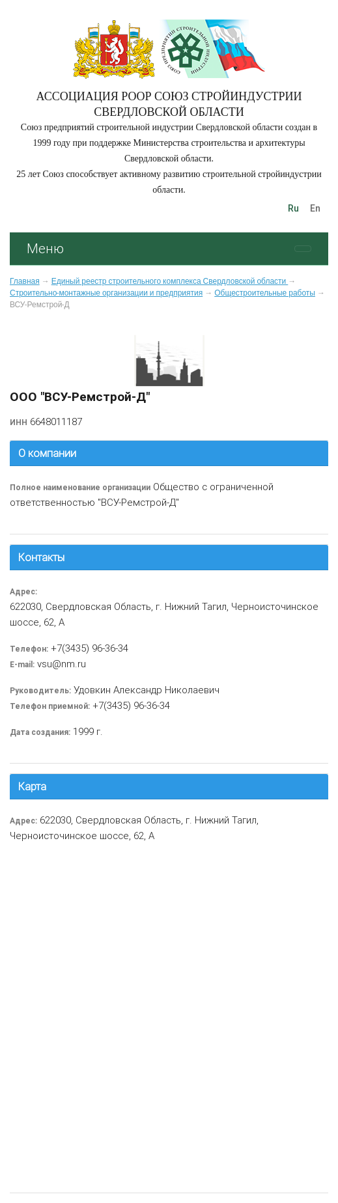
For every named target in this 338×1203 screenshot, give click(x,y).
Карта (32, 786)
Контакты (41, 557)
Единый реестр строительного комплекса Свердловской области (170, 281)
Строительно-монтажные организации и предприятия (106, 292)
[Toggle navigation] (302, 248)
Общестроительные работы (264, 292)
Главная (25, 281)
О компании (47, 453)
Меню (45, 248)
